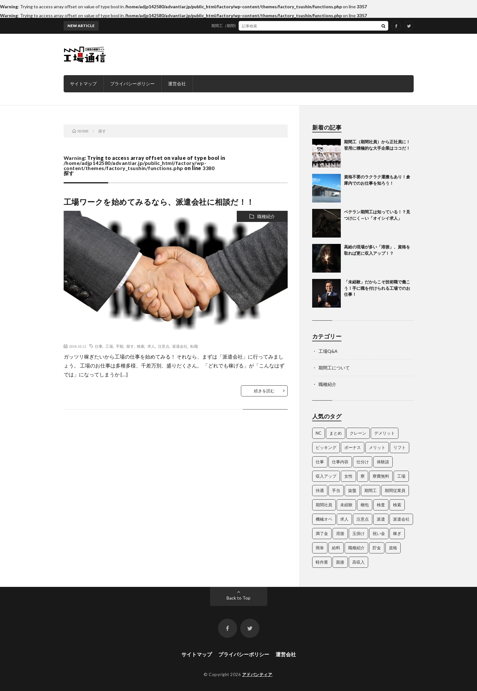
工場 (109, 346)
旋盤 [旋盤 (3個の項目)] (352, 490)
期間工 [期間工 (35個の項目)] (370, 490)
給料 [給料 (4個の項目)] (336, 547)
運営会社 (177, 83)
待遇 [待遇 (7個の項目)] (320, 490)
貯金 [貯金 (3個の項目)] (377, 547)
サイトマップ (83, 83)
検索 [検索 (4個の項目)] (397, 504)
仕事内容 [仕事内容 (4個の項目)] (340, 461)
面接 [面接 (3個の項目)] (340, 562)
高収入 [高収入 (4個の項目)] (358, 562)
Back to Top (238, 598)
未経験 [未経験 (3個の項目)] (346, 504)
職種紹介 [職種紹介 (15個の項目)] (356, 547)
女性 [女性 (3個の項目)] (348, 476)
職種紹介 (266, 216)
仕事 (98, 346)
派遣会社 (179, 346)
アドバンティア (257, 674)
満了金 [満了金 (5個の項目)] (322, 533)
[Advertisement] (298, 54)
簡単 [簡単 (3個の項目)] (320, 547)
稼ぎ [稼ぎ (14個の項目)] (397, 533)
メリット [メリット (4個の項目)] (377, 447)
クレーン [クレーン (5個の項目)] (358, 433)
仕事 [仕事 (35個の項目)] (320, 461)
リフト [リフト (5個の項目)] (399, 447)
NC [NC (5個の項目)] (318, 433)
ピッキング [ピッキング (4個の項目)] (326, 447)
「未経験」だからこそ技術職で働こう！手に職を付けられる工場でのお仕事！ (377, 288)
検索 (140, 346)
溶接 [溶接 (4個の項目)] (340, 533)
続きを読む (264, 390)
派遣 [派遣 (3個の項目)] (381, 519)
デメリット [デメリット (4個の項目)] (384, 433)
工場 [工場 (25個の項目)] (401, 476)
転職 (194, 346)
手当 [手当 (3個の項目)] (336, 490)
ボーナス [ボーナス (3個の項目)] (352, 447)
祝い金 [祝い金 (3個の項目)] (379, 533)
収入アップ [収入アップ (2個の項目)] (326, 476)
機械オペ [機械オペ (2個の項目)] (324, 519)
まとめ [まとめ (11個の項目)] (335, 433)
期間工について (334, 367)
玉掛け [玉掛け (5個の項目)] (358, 533)
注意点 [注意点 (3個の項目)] (362, 519)
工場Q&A (328, 351)
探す (130, 346)
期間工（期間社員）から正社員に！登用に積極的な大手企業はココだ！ (276, 25)
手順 (119, 346)
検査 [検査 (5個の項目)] (381, 504)
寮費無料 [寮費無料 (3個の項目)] (381, 476)
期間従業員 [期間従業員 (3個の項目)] (395, 490)
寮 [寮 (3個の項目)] (363, 476)
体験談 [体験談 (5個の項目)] (383, 461)
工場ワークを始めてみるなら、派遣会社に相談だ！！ (159, 201)
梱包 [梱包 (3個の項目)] (365, 504)
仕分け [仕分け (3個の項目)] (362, 461)
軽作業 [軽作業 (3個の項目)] (322, 562)
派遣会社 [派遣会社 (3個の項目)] (401, 519)
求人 (151, 346)
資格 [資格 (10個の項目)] (393, 547)
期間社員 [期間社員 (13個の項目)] (324, 504)
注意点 (163, 346)
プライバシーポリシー (132, 83)
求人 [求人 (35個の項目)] (344, 519)
